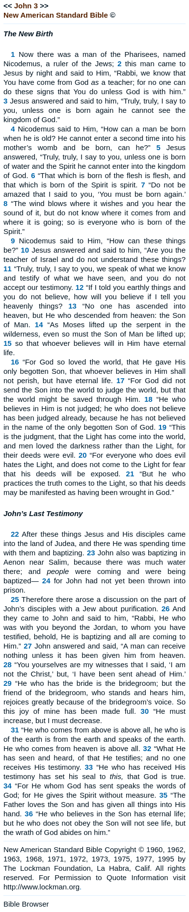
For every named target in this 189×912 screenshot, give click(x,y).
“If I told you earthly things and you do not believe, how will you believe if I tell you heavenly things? (94, 296)
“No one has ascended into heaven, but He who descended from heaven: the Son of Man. (94, 315)
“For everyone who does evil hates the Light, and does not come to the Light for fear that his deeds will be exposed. (94, 464)
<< (7, 5)
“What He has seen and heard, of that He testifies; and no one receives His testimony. (94, 757)
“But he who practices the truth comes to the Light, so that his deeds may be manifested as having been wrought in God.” (94, 482)
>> (44, 5)
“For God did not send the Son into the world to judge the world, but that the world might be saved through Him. (94, 389)
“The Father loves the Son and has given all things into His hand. (94, 804)
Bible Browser (26, 904)
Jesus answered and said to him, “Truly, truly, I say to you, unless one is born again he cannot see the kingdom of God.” (94, 110)
